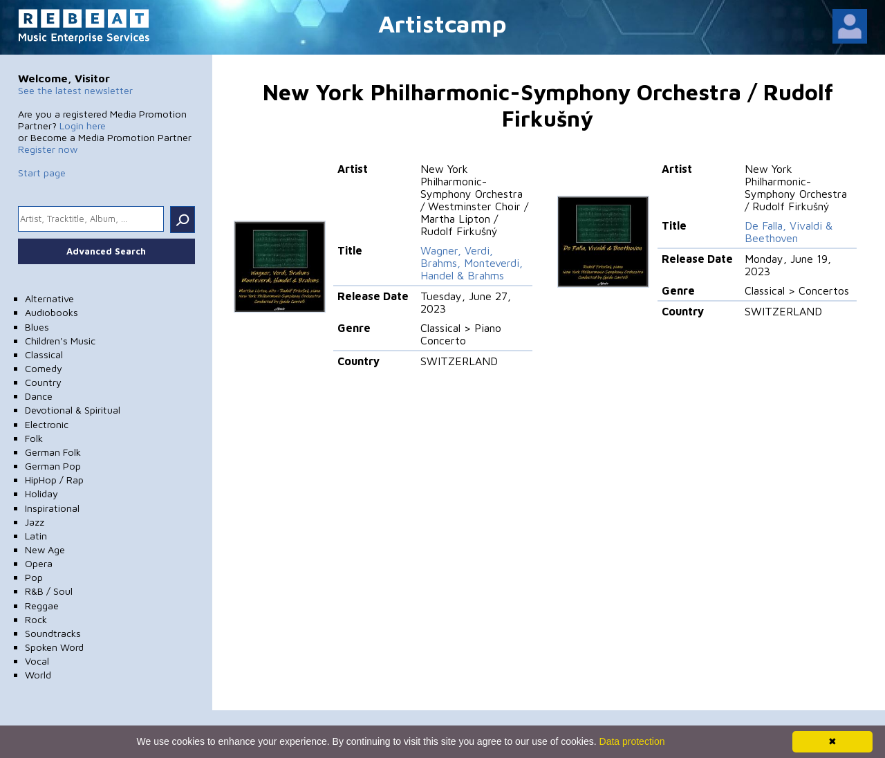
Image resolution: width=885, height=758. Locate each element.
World (38, 675)
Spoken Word (54, 647)
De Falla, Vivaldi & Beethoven (788, 231)
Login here (82, 125)
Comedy (43, 368)
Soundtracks (53, 633)
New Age (45, 549)
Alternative (49, 298)
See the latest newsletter (75, 90)
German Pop (53, 466)
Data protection (632, 741)
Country (43, 382)
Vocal (37, 661)
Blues (37, 327)
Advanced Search (106, 251)
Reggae (42, 605)
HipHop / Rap (54, 480)
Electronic (46, 424)
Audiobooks (51, 312)
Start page (42, 172)
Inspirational (52, 508)
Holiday (41, 493)
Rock (36, 619)
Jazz (34, 522)
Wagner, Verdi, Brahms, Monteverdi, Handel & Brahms (471, 262)
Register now (47, 149)
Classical (44, 354)
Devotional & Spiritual (72, 410)
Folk (34, 438)
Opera (39, 563)
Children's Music (60, 340)
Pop (34, 577)
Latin (36, 536)
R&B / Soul (49, 591)
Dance (39, 396)
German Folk (53, 452)
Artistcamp (442, 23)
